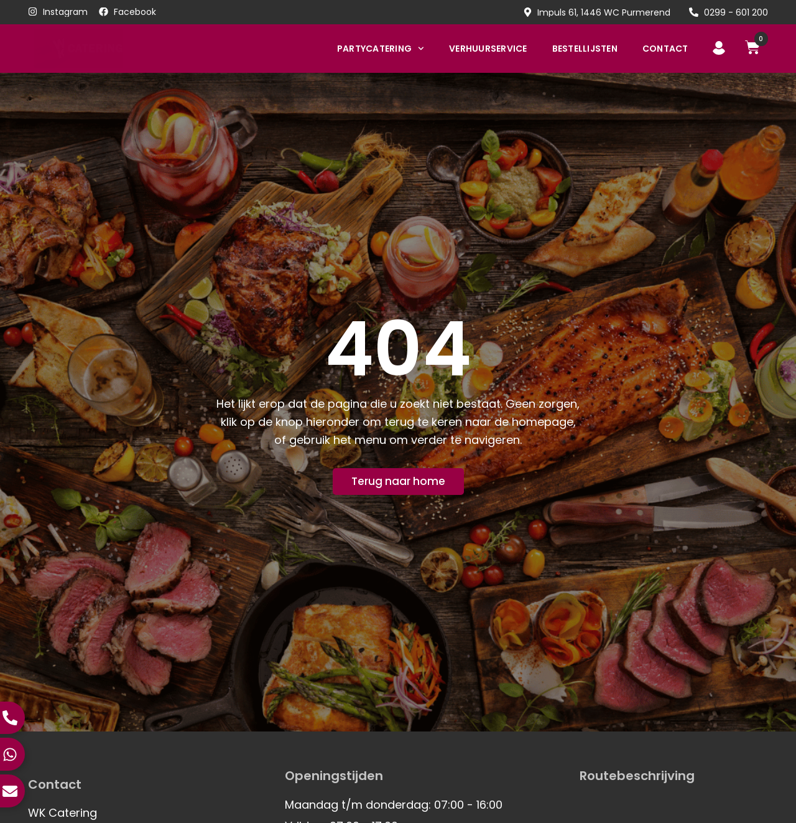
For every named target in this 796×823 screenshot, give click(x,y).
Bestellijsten (585, 48)
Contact (665, 48)
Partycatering (380, 48)
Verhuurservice (488, 48)
